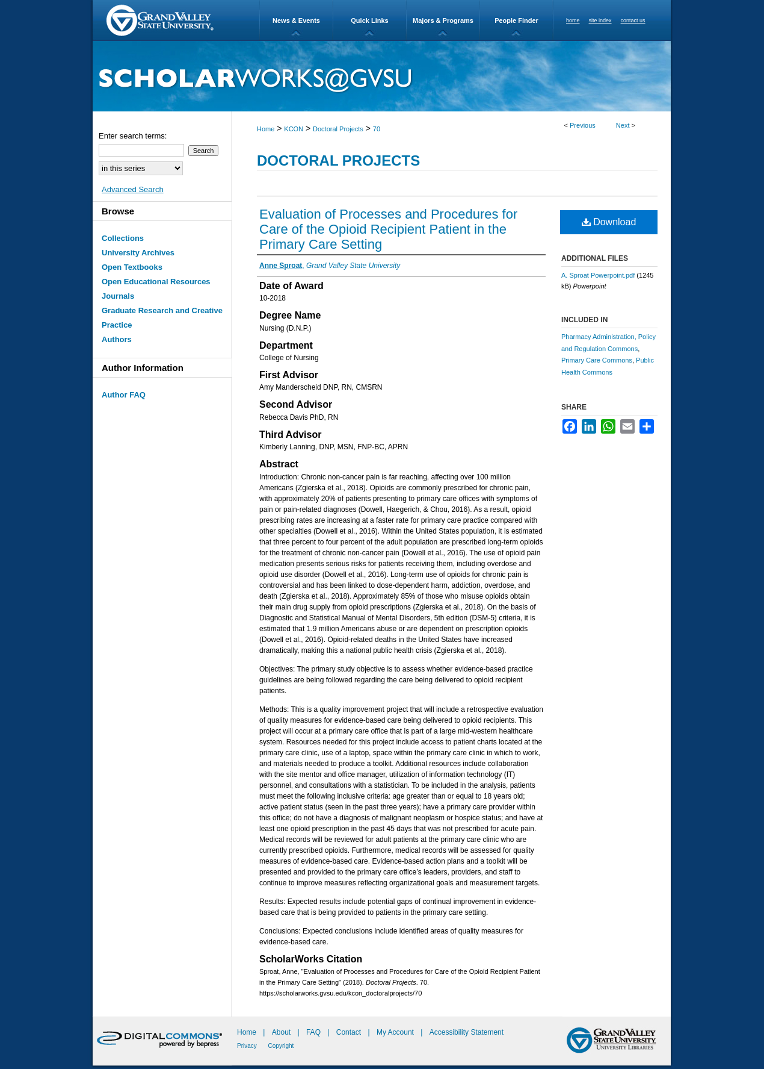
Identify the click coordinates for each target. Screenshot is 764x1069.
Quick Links (369, 20)
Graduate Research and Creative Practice (162, 317)
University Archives (138, 252)
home (573, 20)
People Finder (516, 20)
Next (623, 125)
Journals (118, 296)
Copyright (281, 1046)
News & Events (296, 20)
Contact (348, 1032)
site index (600, 20)
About (282, 1032)
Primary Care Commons (596, 360)
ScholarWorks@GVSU (382, 76)
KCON (293, 128)
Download (609, 222)
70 (376, 128)
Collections (123, 238)
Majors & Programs (443, 20)
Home (265, 128)
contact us (633, 20)
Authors (117, 339)
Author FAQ (124, 394)
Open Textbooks (132, 267)
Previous (583, 125)
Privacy (248, 1046)
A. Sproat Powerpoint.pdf (598, 275)
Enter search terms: (133, 135)
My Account (396, 1032)
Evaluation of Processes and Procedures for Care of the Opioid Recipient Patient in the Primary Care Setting (388, 229)
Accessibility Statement (467, 1032)
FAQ (314, 1032)
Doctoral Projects (338, 128)
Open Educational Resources (156, 281)
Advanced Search (133, 189)
